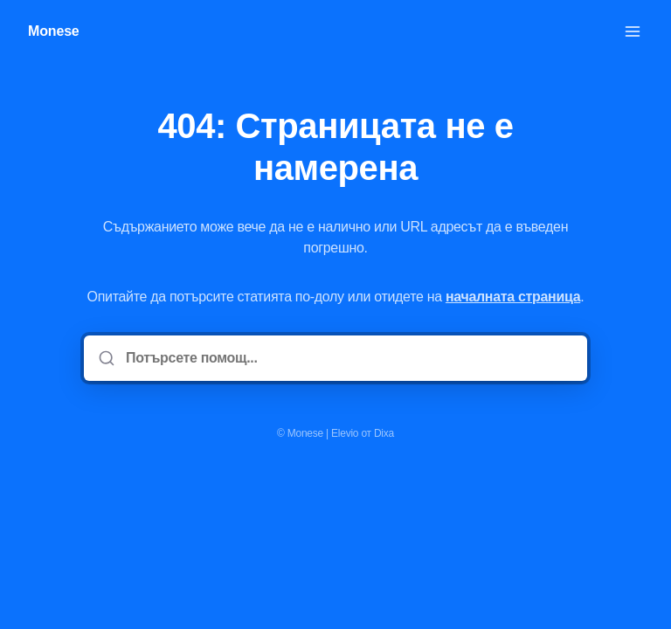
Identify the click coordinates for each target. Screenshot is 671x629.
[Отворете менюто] (633, 31)
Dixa (384, 433)
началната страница (513, 296)
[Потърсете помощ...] (348, 358)
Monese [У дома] (54, 31)
